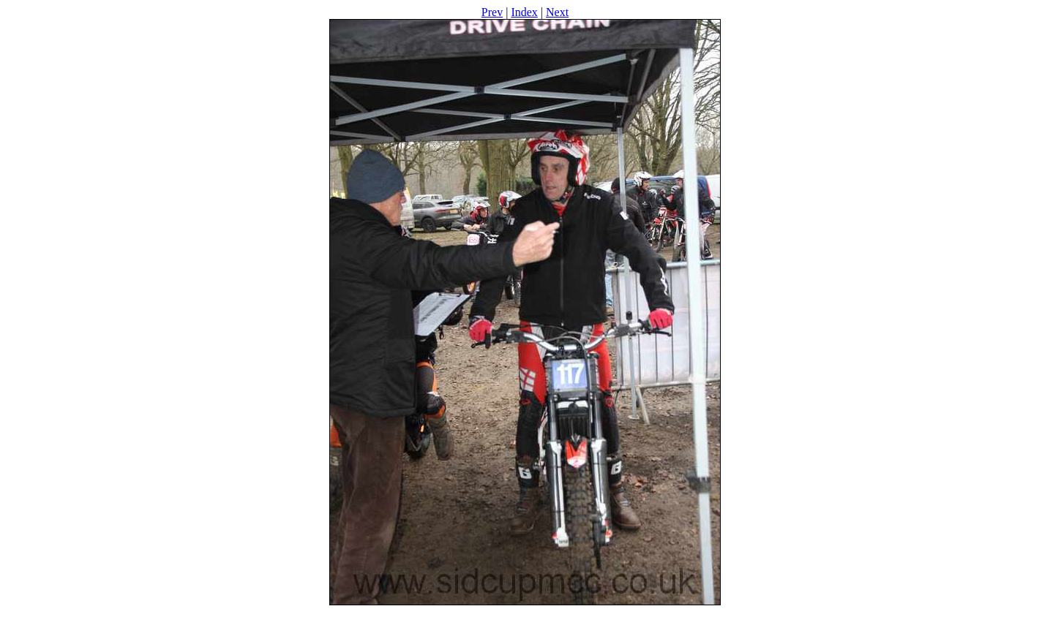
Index (524, 12)
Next (557, 12)
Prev (492, 12)
